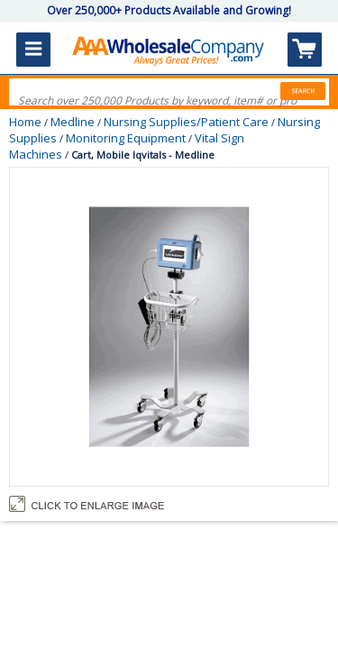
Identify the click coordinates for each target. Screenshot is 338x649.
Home (25, 122)
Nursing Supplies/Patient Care (186, 122)
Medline (72, 122)
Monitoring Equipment (126, 138)
